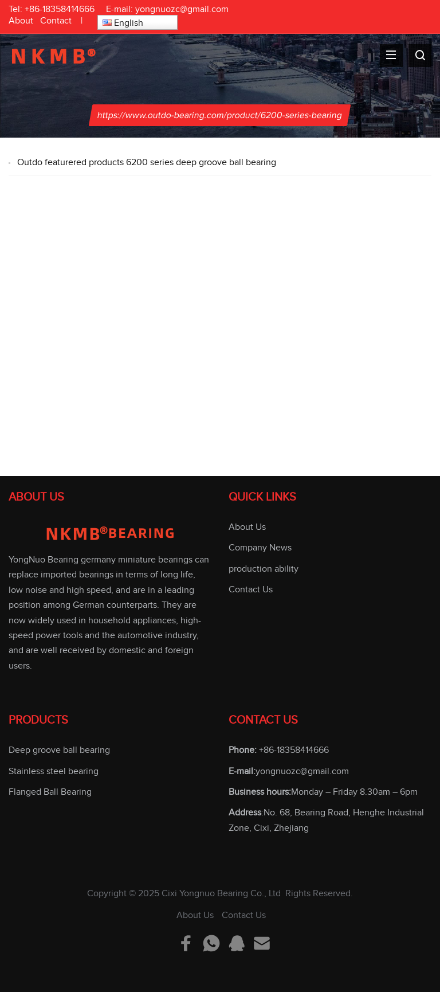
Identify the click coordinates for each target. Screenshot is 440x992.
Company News (260, 547)
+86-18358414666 (60, 9)
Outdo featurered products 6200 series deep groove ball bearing (146, 162)
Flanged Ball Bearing (50, 792)
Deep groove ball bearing (59, 750)
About (21, 20)
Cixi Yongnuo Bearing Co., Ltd (221, 893)
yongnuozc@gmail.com (182, 9)
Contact (56, 20)
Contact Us (251, 589)
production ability (263, 569)
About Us (247, 527)
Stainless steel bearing (54, 771)
